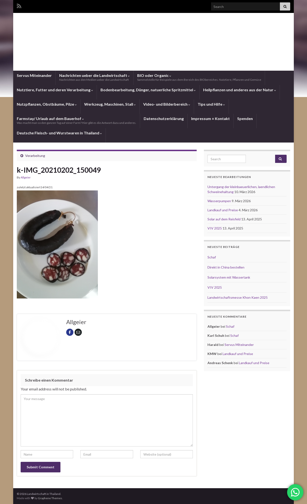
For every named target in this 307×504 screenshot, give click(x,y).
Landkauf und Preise (223, 210)
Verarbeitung (35, 156)
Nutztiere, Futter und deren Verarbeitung (55, 89)
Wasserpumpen (219, 201)
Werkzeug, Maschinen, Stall (110, 104)
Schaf (211, 257)
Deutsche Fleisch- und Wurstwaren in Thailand (59, 133)
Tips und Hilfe (211, 104)
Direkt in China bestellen (225, 267)
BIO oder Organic (199, 77)
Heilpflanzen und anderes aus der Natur (239, 89)
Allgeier (26, 177)
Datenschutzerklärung (164, 118)
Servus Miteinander (34, 75)
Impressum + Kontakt (210, 118)
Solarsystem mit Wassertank (228, 277)
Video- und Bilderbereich (166, 104)
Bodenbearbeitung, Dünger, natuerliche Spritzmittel (148, 89)
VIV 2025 (215, 228)
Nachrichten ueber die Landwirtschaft (94, 77)
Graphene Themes (50, 498)
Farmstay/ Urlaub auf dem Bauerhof (76, 120)
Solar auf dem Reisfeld (224, 219)
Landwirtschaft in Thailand (153, 51)
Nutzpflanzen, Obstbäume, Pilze (47, 104)
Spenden (245, 118)
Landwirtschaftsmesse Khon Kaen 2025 (237, 297)
